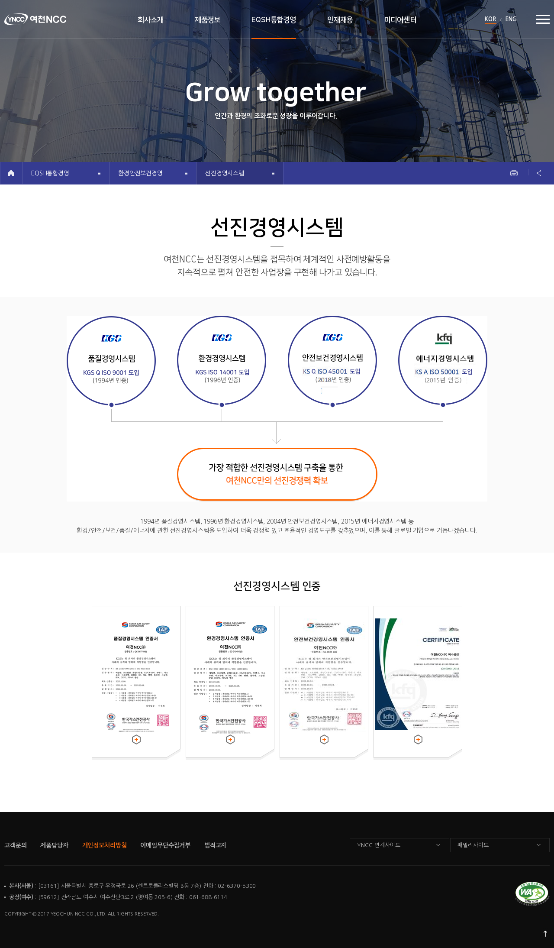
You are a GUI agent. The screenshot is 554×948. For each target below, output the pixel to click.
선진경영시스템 (224, 173)
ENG (511, 19)
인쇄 (514, 173)
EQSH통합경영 (273, 20)
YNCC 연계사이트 (378, 845)
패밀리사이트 (473, 845)
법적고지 (215, 845)
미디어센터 (400, 20)
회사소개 (150, 20)
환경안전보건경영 (140, 173)
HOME (11, 173)
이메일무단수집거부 (165, 845)
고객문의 (15, 845)
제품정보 (207, 20)
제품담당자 (54, 845)
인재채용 (340, 20)
